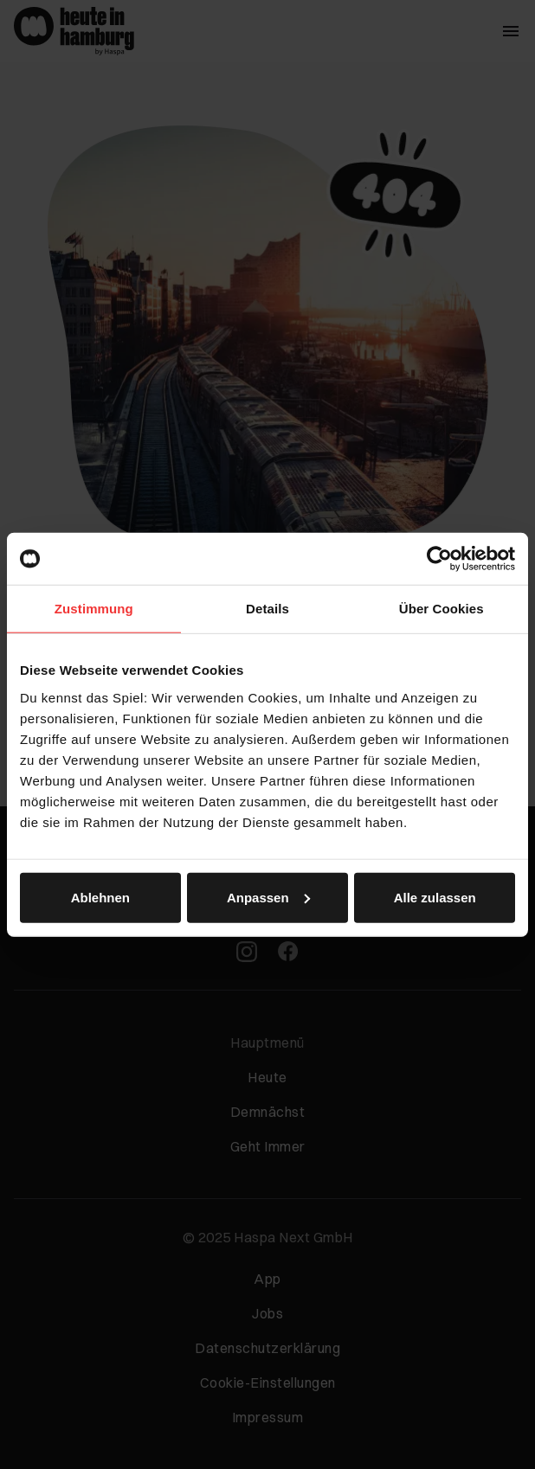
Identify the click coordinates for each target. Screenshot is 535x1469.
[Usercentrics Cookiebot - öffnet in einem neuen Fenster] (439, 559)
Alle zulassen (435, 896)
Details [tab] (267, 608)
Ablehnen (100, 896)
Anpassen (268, 896)
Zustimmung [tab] (94, 608)
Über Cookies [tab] (441, 608)
